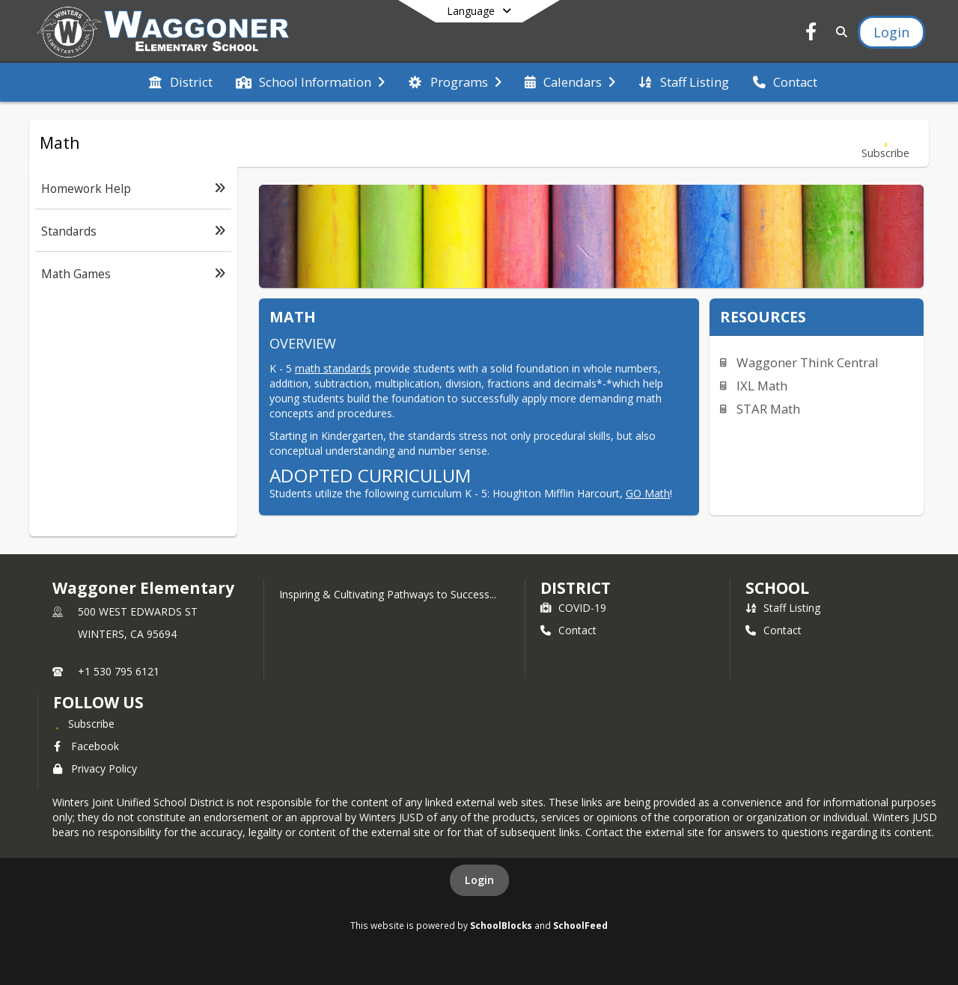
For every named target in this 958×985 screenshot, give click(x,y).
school (777, 587)
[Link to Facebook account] (811, 34)
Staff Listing (782, 608)
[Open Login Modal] (891, 32)
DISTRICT (575, 587)
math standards (333, 368)
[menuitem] (180, 82)
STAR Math (768, 408)
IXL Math (761, 385)
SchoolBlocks (501, 925)
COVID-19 (573, 608)
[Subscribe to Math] (885, 143)
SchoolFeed (580, 925)
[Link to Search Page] (838, 32)
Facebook (86, 746)
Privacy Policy (95, 768)
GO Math (648, 493)
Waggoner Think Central (807, 362)
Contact (568, 630)
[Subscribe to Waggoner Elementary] (84, 723)
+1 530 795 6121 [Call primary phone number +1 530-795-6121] (118, 671)
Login (479, 880)
